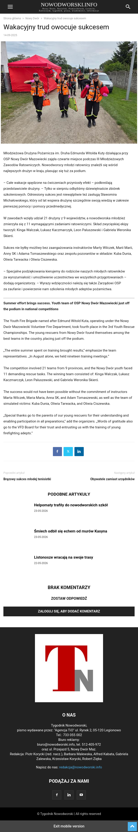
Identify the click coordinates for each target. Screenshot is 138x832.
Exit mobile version (69, 826)
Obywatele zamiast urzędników (112, 479)
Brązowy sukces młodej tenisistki (27, 479)
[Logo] (69, 701)
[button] (10, 7)
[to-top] (132, 824)
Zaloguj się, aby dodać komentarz (69, 611)
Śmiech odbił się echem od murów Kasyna (70, 531)
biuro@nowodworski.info (56, 744)
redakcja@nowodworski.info (80, 767)
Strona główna (12, 18)
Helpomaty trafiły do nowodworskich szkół (71, 505)
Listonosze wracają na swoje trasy (63, 557)
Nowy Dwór (32, 18)
